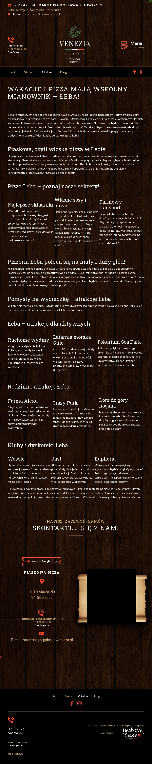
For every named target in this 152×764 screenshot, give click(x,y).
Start (11, 72)
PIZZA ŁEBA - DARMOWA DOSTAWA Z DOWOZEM (58, 5)
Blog (63, 72)
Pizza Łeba (122, 725)
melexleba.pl (15, 753)
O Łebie (46, 72)
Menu (28, 72)
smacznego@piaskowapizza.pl (42, 14)
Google (38, 561)
